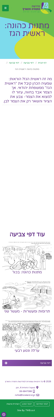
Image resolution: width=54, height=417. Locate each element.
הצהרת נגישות (13, 404)
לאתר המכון (27, 404)
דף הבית (42, 62)
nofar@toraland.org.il (25, 395)
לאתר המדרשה (42, 404)
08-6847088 (25, 391)
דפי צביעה (28, 62)
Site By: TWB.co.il (26, 410)
